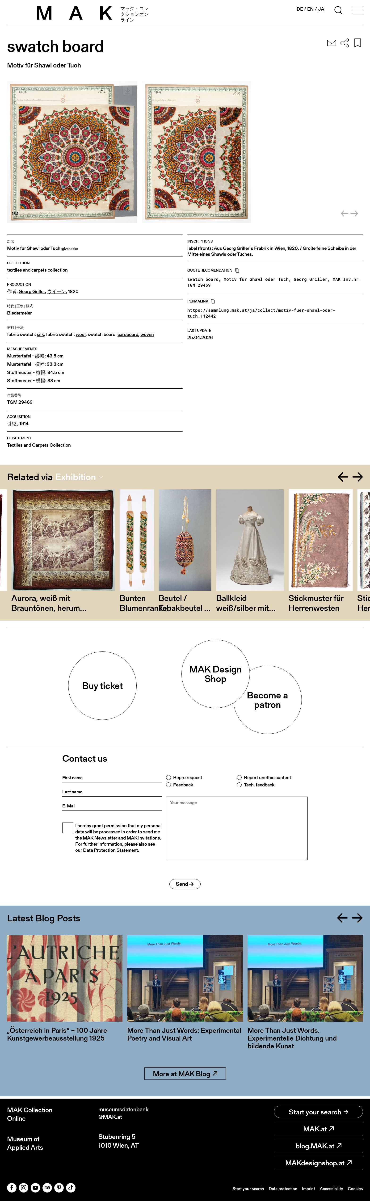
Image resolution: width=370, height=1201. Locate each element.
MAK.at (318, 1129)
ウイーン (56, 291)
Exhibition (75, 477)
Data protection (275, 1188)
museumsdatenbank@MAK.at (127, 1114)
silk (40, 334)
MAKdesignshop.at (318, 1163)
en (310, 9)
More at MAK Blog (185, 1076)
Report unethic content (267, 777)
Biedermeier (19, 313)
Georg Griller (32, 291)
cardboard (128, 334)
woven (147, 334)
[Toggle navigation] (358, 11)
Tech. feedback (259, 784)
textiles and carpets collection (37, 270)
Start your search (318, 1112)
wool (81, 334)
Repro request (187, 777)
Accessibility (328, 1188)
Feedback (183, 784)
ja (321, 9)
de (300, 9)
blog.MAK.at (318, 1146)
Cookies (354, 1188)
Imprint (302, 1188)
